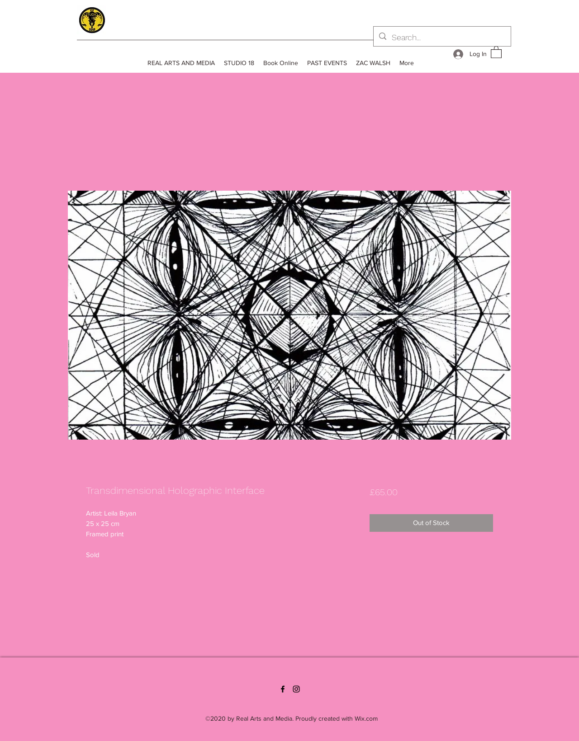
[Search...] (442, 37)
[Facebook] (282, 689)
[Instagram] (296, 689)
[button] (496, 51)
